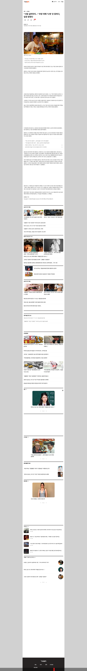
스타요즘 (27, 11)
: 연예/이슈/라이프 (29, 557)
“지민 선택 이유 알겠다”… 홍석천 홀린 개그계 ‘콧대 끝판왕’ (37, 141)
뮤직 (41, 664)
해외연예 (25, 481)
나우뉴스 (26, 526)
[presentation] (41, 411)
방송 (25, 389)
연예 (24, 11)
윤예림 (25, 24)
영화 (46, 664)
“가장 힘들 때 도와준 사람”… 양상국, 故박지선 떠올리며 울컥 (37, 143)
